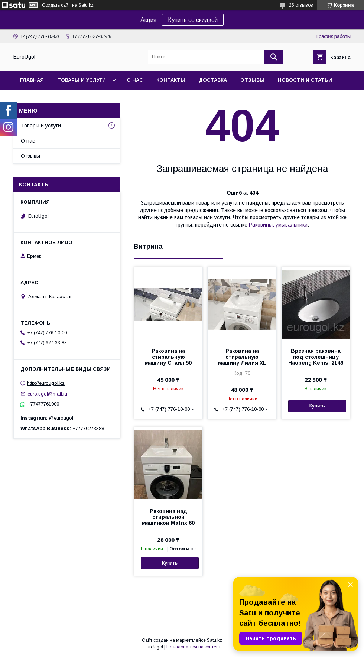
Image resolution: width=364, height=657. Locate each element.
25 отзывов (301, 5)
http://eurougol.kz (46, 383)
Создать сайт (56, 5)
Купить (317, 406)
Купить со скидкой (193, 20)
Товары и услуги (81, 80)
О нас (135, 80)
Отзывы (252, 80)
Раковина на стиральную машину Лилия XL (242, 357)
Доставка (213, 80)
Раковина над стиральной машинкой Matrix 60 (168, 517)
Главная (32, 80)
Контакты (170, 80)
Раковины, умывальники (278, 225)
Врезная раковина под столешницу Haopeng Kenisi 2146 (315, 357)
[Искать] (273, 57)
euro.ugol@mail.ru (47, 393)
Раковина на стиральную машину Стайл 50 (168, 357)
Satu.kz (214, 640)
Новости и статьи (305, 80)
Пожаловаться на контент (193, 647)
